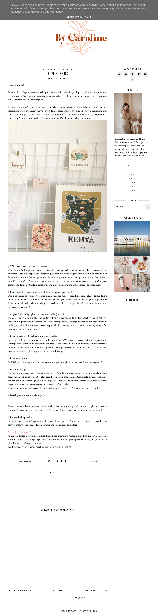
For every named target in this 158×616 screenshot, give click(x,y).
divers (28, 461)
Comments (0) (90, 461)
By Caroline (74, 611)
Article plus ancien (95, 590)
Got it (88, 16)
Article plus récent (20, 590)
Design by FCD (90, 611)
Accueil (57, 590)
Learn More (74, 16)
